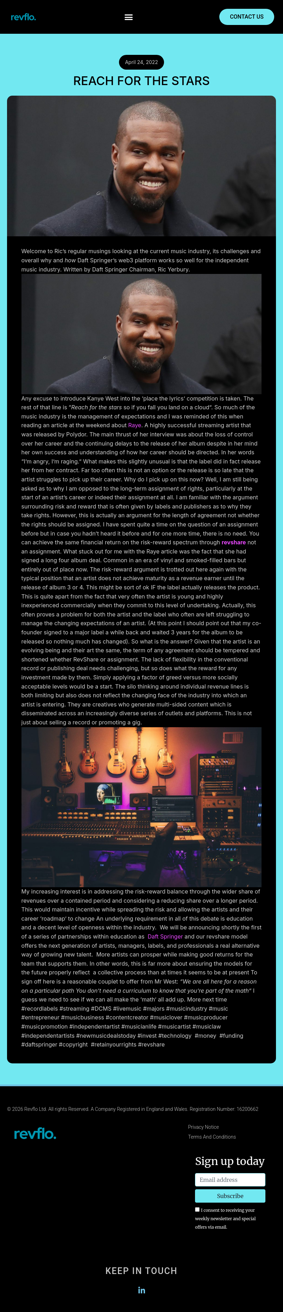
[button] (129, 17)
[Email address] (230, 1179)
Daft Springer (165, 936)
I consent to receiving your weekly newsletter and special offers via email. (225, 1218)
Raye (134, 425)
